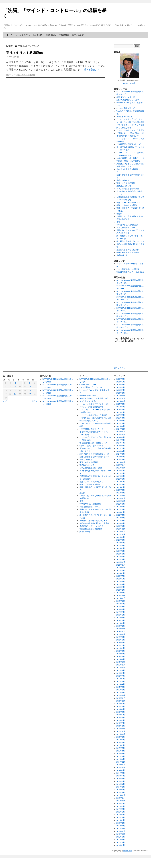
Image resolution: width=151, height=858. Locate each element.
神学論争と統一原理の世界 (127, 225)
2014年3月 (120, 787)
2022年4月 (120, 518)
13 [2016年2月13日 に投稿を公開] (30, 387)
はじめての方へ (23, 35)
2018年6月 (120, 645)
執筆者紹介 (38, 35)
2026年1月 (120, 393)
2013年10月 (121, 801)
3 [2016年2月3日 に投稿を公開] (15, 383)
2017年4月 (120, 684)
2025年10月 (121, 401)
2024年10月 (121, 434)
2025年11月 (121, 398)
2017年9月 (120, 670)
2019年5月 (120, 615)
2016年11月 (121, 698)
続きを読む (91, 69)
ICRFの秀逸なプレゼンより (127, 100)
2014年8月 (120, 773)
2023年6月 (120, 479)
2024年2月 (120, 457)
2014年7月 (120, 776)
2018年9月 (120, 637)
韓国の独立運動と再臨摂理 (127, 252)
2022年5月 (120, 515)
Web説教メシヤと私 (124, 116)
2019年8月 (120, 607)
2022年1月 (120, 526)
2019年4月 (120, 618)
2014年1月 (120, 792)
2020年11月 (121, 565)
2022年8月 (120, 507)
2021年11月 (121, 532)
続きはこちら (119, 368)
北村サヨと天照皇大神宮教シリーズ (94, 454)
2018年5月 (120, 648)
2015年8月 (120, 740)
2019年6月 (120, 612)
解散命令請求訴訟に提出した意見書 (94, 523)
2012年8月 (120, 840)
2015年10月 (121, 734)
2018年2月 (120, 656)
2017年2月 (120, 690)
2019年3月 (120, 620)
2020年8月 (120, 573)
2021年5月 (120, 548)
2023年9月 (120, 471)
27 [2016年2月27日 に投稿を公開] (30, 394)
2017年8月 (120, 673)
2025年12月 (121, 396)
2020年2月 (120, 590)
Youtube (125, 83)
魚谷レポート (122, 255)
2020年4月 (120, 584)
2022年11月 (121, 498)
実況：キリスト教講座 (25, 75)
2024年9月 (120, 437)
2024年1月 (120, 459)
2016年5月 (120, 715)
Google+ (133, 83)
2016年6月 (120, 712)
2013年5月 (120, 815)
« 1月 (5, 401)
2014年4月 (120, 784)
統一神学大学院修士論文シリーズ (130, 241)
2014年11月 (121, 765)
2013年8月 (120, 806)
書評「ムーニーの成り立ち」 (128, 202)
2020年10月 (121, 568)
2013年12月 (121, 795)
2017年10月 (121, 668)
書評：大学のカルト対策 (126, 205)
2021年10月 (121, 534)
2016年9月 (120, 704)
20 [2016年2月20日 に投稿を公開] (30, 390)
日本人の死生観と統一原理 (127, 189)
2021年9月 (120, 537)
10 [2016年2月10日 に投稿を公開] (15, 387)
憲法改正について (123, 186)
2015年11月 (121, 731)
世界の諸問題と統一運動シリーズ (130, 158)
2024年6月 (120, 446)
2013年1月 (120, 826)
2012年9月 (120, 837)
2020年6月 (120, 579)
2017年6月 (120, 679)
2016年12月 (121, 695)
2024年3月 (120, 454)
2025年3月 (120, 421)
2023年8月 (120, 473)
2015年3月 (120, 754)
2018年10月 (121, 634)
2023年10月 (121, 468)
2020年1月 (120, 593)
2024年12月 (121, 429)
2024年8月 (120, 440)
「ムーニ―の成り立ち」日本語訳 (130, 130)
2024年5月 (120, 448)
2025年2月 (120, 423)
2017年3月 (120, 687)
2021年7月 (120, 543)
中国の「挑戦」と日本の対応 (128, 161)
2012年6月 (120, 845)
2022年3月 (120, 520)
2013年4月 (120, 817)
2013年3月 (120, 820)
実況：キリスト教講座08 (24, 53)
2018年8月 (120, 640)
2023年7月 (120, 476)
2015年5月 (120, 748)
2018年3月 (120, 654)
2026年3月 (120, 387)
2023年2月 (120, 490)
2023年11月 (121, 465)
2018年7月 (120, 643)
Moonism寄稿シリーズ (125, 108)
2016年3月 (120, 720)
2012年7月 (120, 842)
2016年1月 (120, 726)
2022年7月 (120, 509)
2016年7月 (120, 709)
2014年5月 (120, 781)
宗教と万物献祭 (122, 180)
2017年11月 (121, 665)
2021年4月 (120, 551)
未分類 (119, 214)
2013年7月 (120, 809)
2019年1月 (120, 626)
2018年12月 (121, 629)
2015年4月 (120, 751)
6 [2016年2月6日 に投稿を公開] (29, 383)
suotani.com (127, 851)
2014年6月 (120, 779)
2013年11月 (121, 798)
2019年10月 (121, 601)
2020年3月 (120, 587)
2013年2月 (120, 823)
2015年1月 (120, 759)
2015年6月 (120, 745)
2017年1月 (120, 693)
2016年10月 (121, 701)
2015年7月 (120, 742)
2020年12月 (121, 562)
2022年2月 (120, 523)
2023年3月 (120, 487)
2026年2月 (120, 390)
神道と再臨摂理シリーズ (126, 227)
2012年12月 (121, 828)
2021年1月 (120, 559)
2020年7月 (120, 576)
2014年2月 (120, 790)
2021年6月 (120, 545)
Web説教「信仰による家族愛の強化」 (95, 398)
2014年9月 (120, 770)
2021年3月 (120, 554)
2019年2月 (120, 623)
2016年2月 (120, 723)
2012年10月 (121, 834)
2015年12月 (121, 729)
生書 (118, 222)
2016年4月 (120, 717)
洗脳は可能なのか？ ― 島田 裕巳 (130, 272)
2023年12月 (121, 462)
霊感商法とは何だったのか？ (128, 250)
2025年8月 (120, 407)
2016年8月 (120, 706)
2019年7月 (120, 609)
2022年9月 (120, 504)
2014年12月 (121, 762)
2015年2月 (120, 756)
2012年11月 (121, 831)
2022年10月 (121, 501)
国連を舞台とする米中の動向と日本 (94, 457)
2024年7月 (120, 443)
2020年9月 (120, 570)
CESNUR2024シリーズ (125, 97)
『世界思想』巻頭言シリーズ (128, 144)
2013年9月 (120, 804)
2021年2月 (120, 557)
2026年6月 (120, 379)
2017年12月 (121, 662)
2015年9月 (120, 737)
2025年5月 (120, 415)
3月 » (35, 401)
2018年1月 (120, 659)
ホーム (9, 35)
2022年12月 (121, 496)
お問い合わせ (78, 35)
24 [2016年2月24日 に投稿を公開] (15, 394)
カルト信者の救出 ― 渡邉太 (128, 269)
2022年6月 (120, 512)
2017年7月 (120, 676)
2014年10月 (121, 767)
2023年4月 (120, 484)
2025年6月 (120, 412)
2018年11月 (121, 631)
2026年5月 (120, 382)
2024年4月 (120, 451)
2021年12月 (121, 529)
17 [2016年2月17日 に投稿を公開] (15, 390)
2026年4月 (120, 385)
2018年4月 (120, 651)
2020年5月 (120, 582)
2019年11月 (121, 598)
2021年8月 (120, 540)
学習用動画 (51, 35)
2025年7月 (120, 409)
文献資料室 (64, 35)
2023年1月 (120, 493)
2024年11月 (121, 432)
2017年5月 (120, 681)
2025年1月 (120, 426)
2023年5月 (120, 482)
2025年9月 (120, 404)
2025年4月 (120, 418)
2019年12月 (121, 595)
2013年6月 (120, 812)
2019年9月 (120, 604)
